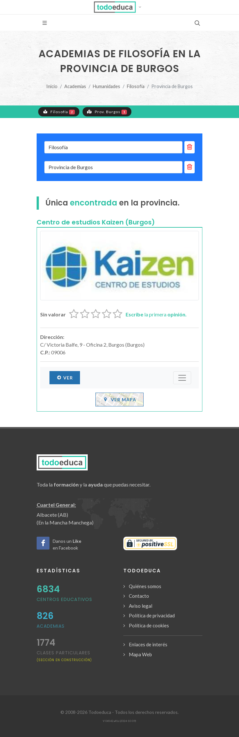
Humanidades (106, 86)
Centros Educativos (64, 599)
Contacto (139, 596)
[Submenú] (182, 377)
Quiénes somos (145, 586)
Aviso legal (140, 606)
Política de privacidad (152, 615)
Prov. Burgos (107, 111)
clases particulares (64, 656)
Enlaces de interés (148, 644)
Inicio (52, 86)
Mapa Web (140, 654)
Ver (65, 377)
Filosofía (136, 86)
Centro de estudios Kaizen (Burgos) (96, 222)
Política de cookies (149, 625)
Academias (75, 86)
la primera (156, 314)
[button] (120, 7)
